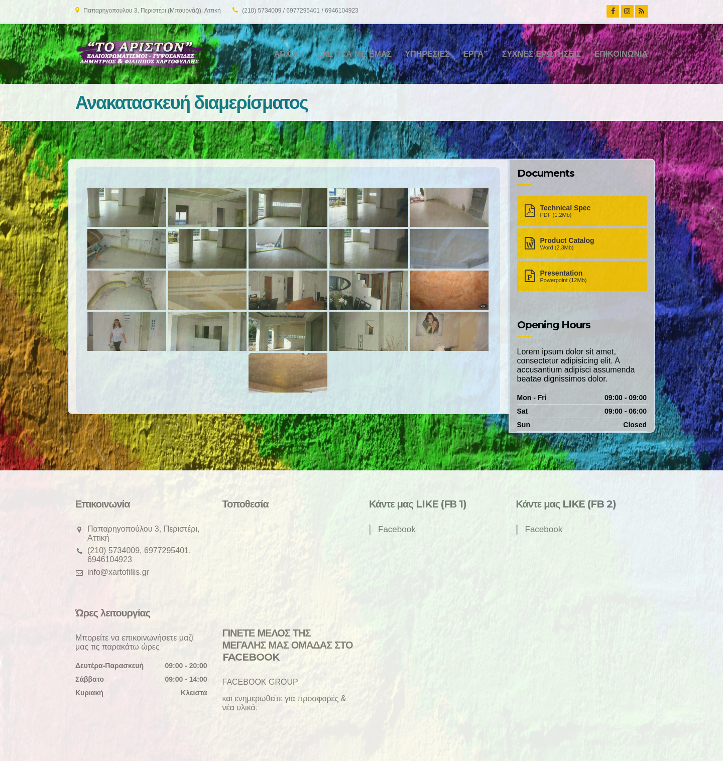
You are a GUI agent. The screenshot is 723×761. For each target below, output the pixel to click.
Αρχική (289, 54)
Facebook (397, 529)
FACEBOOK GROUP (260, 682)
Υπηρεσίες (427, 54)
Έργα (473, 54)
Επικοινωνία (621, 54)
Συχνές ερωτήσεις (541, 54)
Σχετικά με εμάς (355, 54)
